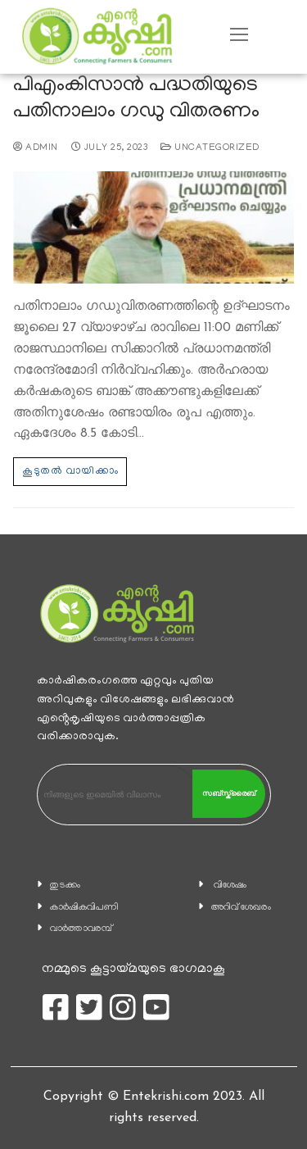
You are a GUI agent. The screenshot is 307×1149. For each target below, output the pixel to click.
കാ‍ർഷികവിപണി (84, 907)
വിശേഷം (230, 885)
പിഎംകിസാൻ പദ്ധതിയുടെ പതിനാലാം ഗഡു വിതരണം (136, 100)
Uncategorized (210, 148)
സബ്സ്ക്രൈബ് (228, 793)
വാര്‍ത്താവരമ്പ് (81, 929)
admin (35, 148)
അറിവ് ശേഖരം (241, 907)
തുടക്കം (65, 885)
